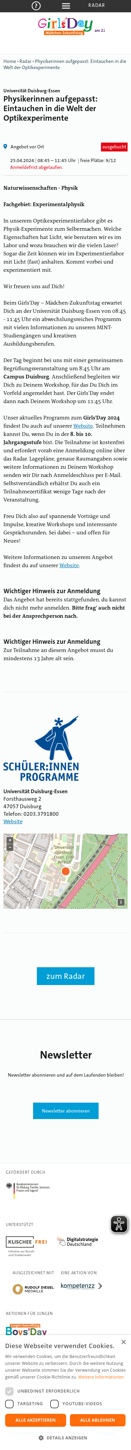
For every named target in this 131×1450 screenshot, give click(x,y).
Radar (96, 5)
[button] (65, 1438)
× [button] (123, 1342)
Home (9, 61)
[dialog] (65, 1392)
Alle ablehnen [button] (97, 1420)
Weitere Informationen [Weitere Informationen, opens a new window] (101, 1377)
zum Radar (65, 976)
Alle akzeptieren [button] (36, 1420)
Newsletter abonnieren (66, 1111)
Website (83, 426)
